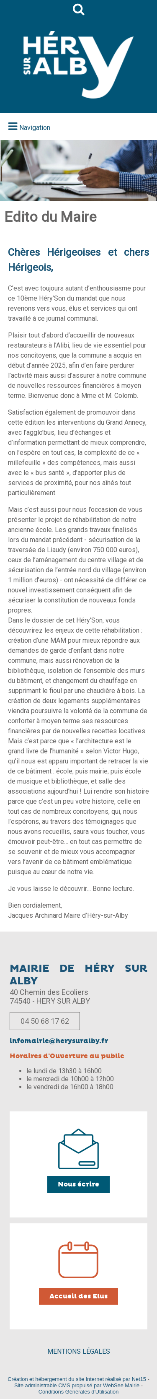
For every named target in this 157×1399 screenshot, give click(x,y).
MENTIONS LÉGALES (78, 1351)
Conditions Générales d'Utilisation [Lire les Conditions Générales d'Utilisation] (79, 1392)
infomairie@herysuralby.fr (59, 1041)
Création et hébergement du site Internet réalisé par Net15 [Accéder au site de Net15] (77, 1379)
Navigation (34, 128)
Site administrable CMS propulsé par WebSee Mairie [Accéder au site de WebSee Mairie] (76, 1385)
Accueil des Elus (78, 1296)
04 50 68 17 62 (45, 1021)
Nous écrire (78, 1184)
